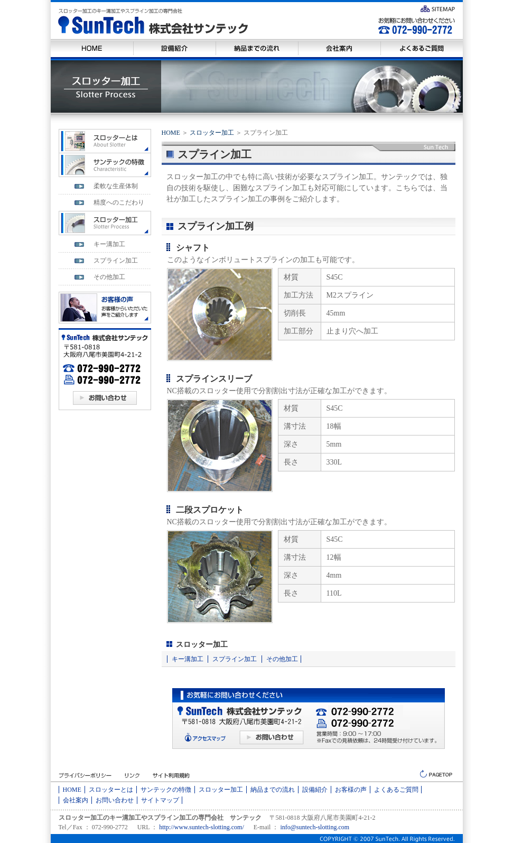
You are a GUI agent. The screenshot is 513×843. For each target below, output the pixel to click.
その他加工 (282, 659)
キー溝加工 (187, 659)
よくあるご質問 (396, 789)
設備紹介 (315, 789)
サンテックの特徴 (166, 789)
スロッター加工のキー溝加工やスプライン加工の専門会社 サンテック (160, 817)
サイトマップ (160, 800)
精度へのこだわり (119, 202)
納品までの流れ (272, 789)
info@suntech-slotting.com (314, 827)
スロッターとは (111, 789)
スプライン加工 (234, 659)
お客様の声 (351, 789)
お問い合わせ (115, 800)
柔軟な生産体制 (116, 186)
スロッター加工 (212, 132)
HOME (171, 132)
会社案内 (75, 800)
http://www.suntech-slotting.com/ (201, 827)
